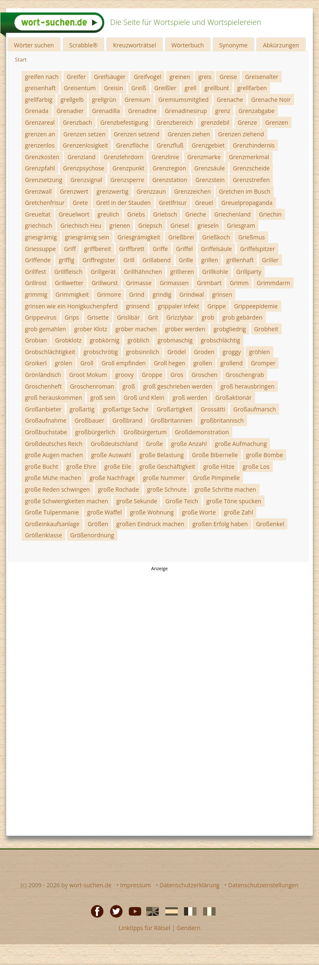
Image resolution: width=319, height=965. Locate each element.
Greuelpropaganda (246, 203)
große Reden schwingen (57, 489)
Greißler (166, 88)
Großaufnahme (45, 420)
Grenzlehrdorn (123, 157)
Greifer (76, 77)
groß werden (189, 397)
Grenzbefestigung (124, 122)
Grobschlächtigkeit (50, 352)
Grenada (36, 111)
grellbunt (216, 88)
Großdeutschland (114, 444)
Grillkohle (215, 272)
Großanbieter (43, 409)
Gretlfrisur (173, 203)
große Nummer (164, 478)
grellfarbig (38, 99)
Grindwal (191, 294)
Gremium (137, 99)
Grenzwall (38, 191)
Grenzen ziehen (188, 134)
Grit (153, 317)
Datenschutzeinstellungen (263, 885)
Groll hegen (169, 363)
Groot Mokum (88, 375)
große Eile (117, 466)
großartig (82, 409)
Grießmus (251, 237)
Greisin (113, 88)
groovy (124, 375)
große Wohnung (152, 512)
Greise (228, 77)
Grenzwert (74, 191)
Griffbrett (132, 249)
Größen (98, 524)
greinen (179, 77)
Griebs (136, 214)
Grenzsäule (209, 168)
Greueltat (38, 214)
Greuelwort (74, 214)
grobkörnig (105, 340)
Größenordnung (92, 535)
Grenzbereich (175, 122)
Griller (270, 260)
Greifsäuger (109, 77)
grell (190, 88)
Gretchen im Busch (244, 191)
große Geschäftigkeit (167, 466)
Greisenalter (261, 77)
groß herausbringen (248, 386)
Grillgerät (103, 272)
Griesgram (241, 225)
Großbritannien (172, 420)
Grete (80, 203)
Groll (86, 363)
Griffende (38, 260)
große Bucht (41, 466)
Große (154, 444)
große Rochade (118, 489)
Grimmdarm (273, 283)
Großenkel (270, 524)
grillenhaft (240, 260)
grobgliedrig (229, 329)
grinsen (222, 294)
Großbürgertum (145, 432)
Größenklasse (43, 535)
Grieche (195, 214)
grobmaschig (174, 340)
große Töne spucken (234, 501)
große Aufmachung (241, 444)
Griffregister (98, 260)
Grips (72, 317)
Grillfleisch (68, 272)
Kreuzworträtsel (134, 45)
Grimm (239, 283)
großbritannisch (222, 420)
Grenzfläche (132, 145)
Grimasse (138, 283)
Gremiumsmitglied (183, 99)
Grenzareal (40, 122)
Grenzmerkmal (249, 157)
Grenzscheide (251, 168)
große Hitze (218, 466)
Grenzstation (169, 180)
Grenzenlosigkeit (85, 145)
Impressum (135, 885)
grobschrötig (100, 352)
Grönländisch (43, 375)
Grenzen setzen (84, 134)
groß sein (102, 397)
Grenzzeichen (192, 191)
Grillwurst (104, 283)
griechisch (38, 225)
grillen (209, 260)
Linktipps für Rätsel (144, 928)
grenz (222, 111)
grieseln (207, 225)
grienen (119, 225)
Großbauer (90, 420)
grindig (161, 294)
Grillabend (156, 260)
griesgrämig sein (87, 237)
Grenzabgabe (256, 111)
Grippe (216, 306)
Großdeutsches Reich (54, 444)
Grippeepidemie (255, 306)
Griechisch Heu (80, 225)
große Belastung (162, 455)
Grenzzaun (151, 191)
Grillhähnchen (143, 272)
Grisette (98, 317)
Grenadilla (106, 111)
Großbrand (127, 420)
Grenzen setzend (137, 134)
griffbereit (97, 249)
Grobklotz (68, 340)
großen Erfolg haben (220, 524)
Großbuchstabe (46, 432)
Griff (70, 249)
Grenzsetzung (43, 180)
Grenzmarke (204, 157)
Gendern (188, 928)
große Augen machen (54, 455)
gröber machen (136, 329)
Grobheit (266, 329)
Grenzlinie (165, 157)
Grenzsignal (86, 180)
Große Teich (181, 501)
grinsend (138, 306)
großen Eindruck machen (150, 524)
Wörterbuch (188, 45)
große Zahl (238, 512)
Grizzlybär (179, 317)
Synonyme (233, 45)
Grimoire (109, 294)
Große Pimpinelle (216, 478)
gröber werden (185, 329)
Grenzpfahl (40, 168)
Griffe (160, 249)
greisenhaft (40, 88)
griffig (66, 260)
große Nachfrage (112, 478)
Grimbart (209, 283)
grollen (203, 363)
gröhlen (259, 352)
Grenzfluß (170, 145)
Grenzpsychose (83, 168)
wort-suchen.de (90, 885)
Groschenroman (92, 386)
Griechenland (232, 214)
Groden (204, 352)
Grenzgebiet (207, 145)
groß (128, 386)
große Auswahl (111, 455)
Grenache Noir (271, 99)
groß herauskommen (53, 397)
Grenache (230, 99)
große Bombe (264, 455)
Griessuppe (40, 249)
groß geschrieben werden (178, 386)
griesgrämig (41, 237)
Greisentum (80, 88)
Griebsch (165, 214)
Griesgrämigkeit (139, 237)
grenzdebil (215, 122)
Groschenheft (43, 386)
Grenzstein (210, 180)
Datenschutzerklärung (189, 885)
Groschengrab (245, 375)
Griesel (179, 225)
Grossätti (213, 409)
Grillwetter (69, 283)
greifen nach (42, 77)
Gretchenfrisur (44, 203)
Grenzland (81, 157)
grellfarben (252, 88)
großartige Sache (125, 409)
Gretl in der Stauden (123, 203)
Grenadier (70, 111)
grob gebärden (242, 317)
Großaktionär (234, 397)
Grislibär (128, 317)
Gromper (263, 363)
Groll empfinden (123, 363)
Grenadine (142, 111)
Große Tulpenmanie (52, 512)
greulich (108, 214)
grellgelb (72, 99)
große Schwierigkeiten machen (66, 501)
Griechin (270, 214)
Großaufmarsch (254, 409)
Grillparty (249, 272)
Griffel (184, 249)
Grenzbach (77, 122)
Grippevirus (40, 317)
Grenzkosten (42, 157)
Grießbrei (181, 237)
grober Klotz (90, 329)
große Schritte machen (225, 489)
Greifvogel (147, 77)
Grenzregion (169, 168)
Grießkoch (216, 237)
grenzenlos (39, 145)
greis (204, 77)
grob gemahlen (45, 329)
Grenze (247, 122)
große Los (256, 466)
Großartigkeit (174, 409)
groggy (232, 352)
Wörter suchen (34, 45)
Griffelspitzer (257, 249)
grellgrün (104, 99)
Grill (129, 260)
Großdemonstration (202, 432)
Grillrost (36, 283)
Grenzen (276, 122)
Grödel (176, 352)
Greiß (138, 88)
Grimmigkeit (72, 294)
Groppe (152, 375)
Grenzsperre (127, 180)
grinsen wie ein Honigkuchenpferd (71, 306)
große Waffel (104, 512)
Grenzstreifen (251, 180)
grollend (231, 363)
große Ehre (81, 466)
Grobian (36, 340)
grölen (63, 363)
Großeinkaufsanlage (52, 524)
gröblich (139, 340)
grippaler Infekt (178, 306)
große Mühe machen (53, 478)
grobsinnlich (142, 352)
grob (207, 317)
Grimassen (174, 283)
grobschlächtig (220, 340)
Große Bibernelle (215, 455)
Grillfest (35, 272)
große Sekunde (136, 501)
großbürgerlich (95, 432)
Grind (137, 294)
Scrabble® (83, 45)
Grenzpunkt (129, 168)
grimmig (36, 294)
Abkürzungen (281, 45)
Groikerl (36, 363)
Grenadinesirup (186, 111)
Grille (186, 260)
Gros (176, 375)
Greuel (204, 203)
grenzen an (40, 134)
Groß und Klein (144, 397)
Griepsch (150, 225)
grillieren (182, 272)
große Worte (199, 512)
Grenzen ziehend (241, 134)
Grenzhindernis (254, 145)
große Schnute (166, 489)
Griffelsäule (216, 249)
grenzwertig (112, 191)
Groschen (204, 375)
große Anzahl (189, 444)
